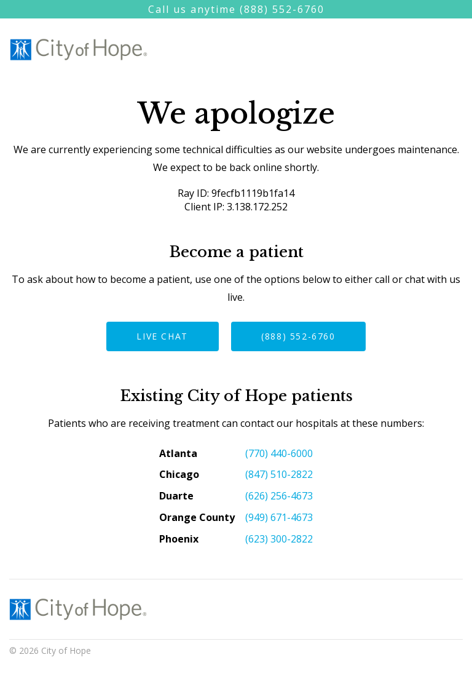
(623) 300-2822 (279, 539)
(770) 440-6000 (279, 453)
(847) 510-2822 (279, 474)
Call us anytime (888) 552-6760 (236, 9)
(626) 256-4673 (279, 496)
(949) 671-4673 (279, 517)
